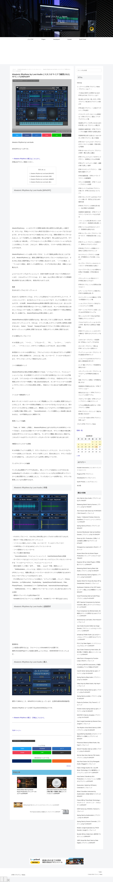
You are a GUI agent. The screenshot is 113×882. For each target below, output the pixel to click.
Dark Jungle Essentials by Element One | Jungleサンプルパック (89, 722)
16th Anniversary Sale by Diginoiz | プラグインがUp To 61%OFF (89, 576)
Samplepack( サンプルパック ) (86, 478)
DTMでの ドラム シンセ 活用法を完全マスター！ (89, 286)
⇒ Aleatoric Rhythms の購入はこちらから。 (26, 158)
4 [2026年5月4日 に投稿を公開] (78, 444)
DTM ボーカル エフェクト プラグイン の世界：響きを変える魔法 (89, 152)
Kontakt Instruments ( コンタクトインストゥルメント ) (24, 740)
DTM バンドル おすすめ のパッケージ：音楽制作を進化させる (89, 228)
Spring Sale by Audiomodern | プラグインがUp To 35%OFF (88, 816)
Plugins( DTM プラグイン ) (85, 474)
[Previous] (2, 879)
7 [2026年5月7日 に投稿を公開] (89, 444)
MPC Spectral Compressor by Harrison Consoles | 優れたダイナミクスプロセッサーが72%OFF (89, 605)
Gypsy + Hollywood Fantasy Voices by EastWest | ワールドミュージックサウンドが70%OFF (89, 519)
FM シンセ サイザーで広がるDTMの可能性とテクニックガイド (89, 317)
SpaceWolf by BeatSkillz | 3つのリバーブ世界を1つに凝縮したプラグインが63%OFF (89, 736)
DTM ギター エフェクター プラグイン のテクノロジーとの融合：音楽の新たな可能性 (89, 144)
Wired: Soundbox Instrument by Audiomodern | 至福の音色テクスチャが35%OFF (89, 794)
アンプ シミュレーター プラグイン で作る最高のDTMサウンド (89, 353)
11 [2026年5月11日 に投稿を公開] (78, 447)
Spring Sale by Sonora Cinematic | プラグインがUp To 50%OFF (88, 823)
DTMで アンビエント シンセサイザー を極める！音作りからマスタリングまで (89, 333)
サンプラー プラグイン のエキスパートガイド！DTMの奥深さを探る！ (89, 264)
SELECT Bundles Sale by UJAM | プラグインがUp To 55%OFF (89, 750)
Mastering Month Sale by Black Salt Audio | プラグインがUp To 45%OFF (88, 570)
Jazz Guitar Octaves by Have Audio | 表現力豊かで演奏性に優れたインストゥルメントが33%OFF (89, 652)
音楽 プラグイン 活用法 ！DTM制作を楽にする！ (89, 381)
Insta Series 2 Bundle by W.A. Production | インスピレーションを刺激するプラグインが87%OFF (89, 779)
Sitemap (79, 83)
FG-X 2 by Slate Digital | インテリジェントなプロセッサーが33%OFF (89, 645)
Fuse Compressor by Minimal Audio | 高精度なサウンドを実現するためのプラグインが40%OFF (89, 613)
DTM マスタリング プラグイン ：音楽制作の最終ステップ (89, 171)
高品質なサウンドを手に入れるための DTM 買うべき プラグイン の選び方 (89, 124)
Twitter (100, 872)
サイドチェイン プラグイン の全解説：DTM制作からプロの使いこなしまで (89, 257)
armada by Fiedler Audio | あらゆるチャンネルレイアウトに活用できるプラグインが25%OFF (89, 637)
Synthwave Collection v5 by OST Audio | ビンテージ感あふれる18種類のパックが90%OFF (89, 590)
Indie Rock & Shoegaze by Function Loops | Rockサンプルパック (87, 660)
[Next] (5, 879)
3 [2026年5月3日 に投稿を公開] (99, 442)
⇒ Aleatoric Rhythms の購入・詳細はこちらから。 (29, 717)
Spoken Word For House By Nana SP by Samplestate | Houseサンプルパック (89, 582)
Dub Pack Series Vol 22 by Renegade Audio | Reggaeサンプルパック (88, 763)
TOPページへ (16, 730)
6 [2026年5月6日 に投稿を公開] (85, 444)
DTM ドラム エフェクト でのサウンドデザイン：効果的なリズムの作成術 (89, 158)
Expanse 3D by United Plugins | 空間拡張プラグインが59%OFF (88, 563)
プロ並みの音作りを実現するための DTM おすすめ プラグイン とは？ (89, 94)
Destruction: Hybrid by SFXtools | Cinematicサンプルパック (87, 786)
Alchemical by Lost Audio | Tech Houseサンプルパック (89, 621)
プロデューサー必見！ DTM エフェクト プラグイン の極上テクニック (89, 400)
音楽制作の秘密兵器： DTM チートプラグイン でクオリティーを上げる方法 (89, 214)
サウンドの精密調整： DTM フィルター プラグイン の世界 (89, 183)
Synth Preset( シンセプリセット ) (87, 481)
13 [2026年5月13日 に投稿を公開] (85, 447)
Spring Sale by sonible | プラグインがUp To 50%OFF (89, 697)
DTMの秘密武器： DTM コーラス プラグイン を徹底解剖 (89, 177)
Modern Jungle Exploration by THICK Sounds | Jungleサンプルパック (88, 829)
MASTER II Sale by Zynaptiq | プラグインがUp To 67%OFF (88, 716)
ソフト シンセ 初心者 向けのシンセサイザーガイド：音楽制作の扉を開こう (89, 222)
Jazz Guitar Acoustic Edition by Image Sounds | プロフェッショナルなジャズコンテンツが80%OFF (89, 628)
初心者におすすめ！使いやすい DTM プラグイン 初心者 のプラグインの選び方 (89, 101)
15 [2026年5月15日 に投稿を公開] (92, 447)
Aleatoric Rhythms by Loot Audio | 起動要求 (42, 179)
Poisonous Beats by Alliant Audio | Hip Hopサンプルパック (88, 744)
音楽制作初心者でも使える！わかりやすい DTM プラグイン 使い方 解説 (89, 137)
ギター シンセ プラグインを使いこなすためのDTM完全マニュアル (89, 311)
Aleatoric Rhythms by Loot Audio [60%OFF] (42, 173)
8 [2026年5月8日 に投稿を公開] (92, 444)
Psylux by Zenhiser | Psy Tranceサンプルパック (88, 704)
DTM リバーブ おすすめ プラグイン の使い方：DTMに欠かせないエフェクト (89, 191)
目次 (39, 169)
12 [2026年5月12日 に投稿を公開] (82, 447)
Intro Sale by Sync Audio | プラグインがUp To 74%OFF (89, 499)
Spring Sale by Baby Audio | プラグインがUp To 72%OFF (89, 678)
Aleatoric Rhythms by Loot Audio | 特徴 (41, 176)
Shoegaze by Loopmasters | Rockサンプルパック (89, 548)
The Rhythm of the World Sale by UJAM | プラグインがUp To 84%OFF (89, 729)
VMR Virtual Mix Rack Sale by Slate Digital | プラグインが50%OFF (87, 842)
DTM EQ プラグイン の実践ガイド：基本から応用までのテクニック (89, 249)
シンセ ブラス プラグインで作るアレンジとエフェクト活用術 (89, 305)
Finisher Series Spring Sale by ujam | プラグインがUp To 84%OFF (89, 710)
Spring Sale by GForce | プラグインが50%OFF (88, 527)
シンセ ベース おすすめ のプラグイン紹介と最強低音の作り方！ (89, 360)
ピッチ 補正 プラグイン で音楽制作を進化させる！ (89, 366)
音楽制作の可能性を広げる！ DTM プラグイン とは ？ (89, 387)
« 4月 (78, 455)
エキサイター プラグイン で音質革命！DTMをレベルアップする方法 (88, 341)
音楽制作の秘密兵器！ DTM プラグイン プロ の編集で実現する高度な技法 (89, 130)
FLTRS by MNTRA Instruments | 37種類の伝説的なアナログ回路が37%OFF (89, 666)
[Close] (8, 880)
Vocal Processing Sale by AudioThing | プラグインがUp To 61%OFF (88, 597)
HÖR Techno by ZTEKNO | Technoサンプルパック (88, 810)
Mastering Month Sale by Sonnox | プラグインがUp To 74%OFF (88, 506)
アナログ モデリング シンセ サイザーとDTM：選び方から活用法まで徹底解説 (89, 325)
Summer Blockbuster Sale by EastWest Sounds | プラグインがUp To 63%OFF (88, 533)
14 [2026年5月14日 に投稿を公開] (89, 447)
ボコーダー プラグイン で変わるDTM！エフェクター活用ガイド (88, 347)
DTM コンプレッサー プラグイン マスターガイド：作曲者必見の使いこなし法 (89, 236)
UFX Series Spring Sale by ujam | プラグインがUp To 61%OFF (89, 691)
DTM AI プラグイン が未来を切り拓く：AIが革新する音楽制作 (89, 207)
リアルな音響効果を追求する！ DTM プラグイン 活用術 (89, 406)
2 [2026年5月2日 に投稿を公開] (96, 442)
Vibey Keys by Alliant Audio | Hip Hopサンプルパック (88, 685)
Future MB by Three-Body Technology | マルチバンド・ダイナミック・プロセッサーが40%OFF (89, 802)
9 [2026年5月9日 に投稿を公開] (96, 444)
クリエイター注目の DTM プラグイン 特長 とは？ (89, 419)
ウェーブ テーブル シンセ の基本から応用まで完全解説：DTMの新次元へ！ (89, 272)
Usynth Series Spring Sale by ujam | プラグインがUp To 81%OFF (88, 672)
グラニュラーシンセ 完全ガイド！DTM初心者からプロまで (88, 279)
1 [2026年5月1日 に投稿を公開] (92, 442)
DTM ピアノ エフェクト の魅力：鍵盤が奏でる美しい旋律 (89, 164)
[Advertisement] (56, 53)
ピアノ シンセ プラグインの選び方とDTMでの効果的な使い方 (89, 292)
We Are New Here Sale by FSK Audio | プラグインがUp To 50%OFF (88, 756)
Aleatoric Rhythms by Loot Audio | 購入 (41, 182)
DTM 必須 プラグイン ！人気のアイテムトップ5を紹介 (89, 109)
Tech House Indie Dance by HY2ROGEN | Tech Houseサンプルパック (89, 512)
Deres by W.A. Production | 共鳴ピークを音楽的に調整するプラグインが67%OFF (88, 541)
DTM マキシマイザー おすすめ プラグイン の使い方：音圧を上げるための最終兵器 (89, 199)
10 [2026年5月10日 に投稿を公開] (100, 444)
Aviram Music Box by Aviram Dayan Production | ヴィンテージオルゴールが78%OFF (89, 556)
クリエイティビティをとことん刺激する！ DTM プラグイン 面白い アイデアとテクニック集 (89, 116)
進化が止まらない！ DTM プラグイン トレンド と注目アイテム (89, 394)
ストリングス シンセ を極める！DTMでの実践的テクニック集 (89, 298)
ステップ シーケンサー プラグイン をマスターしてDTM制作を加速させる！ (89, 373)
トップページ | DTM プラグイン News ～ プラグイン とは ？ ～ (88, 88)
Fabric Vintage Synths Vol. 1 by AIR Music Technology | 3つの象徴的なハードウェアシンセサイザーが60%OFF (88, 770)
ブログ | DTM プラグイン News (86, 424)
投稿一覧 (80, 430)
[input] (89, 70)
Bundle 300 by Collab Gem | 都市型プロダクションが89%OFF (89, 835)
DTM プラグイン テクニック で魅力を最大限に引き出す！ (89, 413)
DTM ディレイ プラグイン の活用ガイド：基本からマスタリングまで (89, 243)
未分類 (79, 485)
